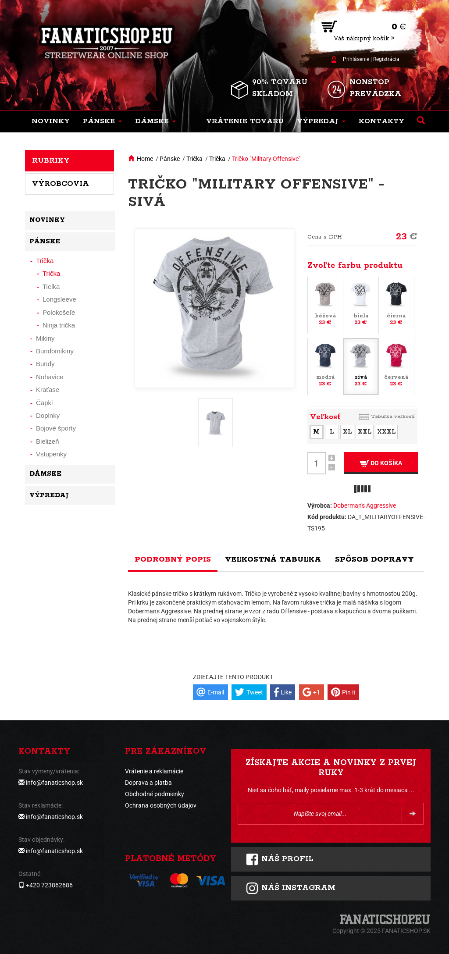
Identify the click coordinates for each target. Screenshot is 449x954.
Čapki (44, 402)
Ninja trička (59, 325)
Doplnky (48, 415)
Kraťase (47, 389)
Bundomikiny (55, 351)
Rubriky (51, 160)
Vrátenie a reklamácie (154, 771)
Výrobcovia (60, 184)
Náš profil (280, 859)
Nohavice (50, 377)
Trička (194, 158)
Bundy (45, 363)
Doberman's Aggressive (364, 505)
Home (145, 158)
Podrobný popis (173, 559)
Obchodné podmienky (154, 793)
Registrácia (386, 59)
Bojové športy (56, 428)
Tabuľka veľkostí (393, 416)
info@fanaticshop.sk (54, 782)
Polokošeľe (59, 312)
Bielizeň (47, 441)
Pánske (170, 158)
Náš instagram (290, 888)
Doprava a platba (148, 782)
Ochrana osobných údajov (160, 805)
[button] (102, 121)
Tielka (51, 286)
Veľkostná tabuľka (273, 559)
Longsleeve (59, 299)
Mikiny (45, 338)
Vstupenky (51, 454)
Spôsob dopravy (374, 559)
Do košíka (381, 463)
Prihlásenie (356, 59)
